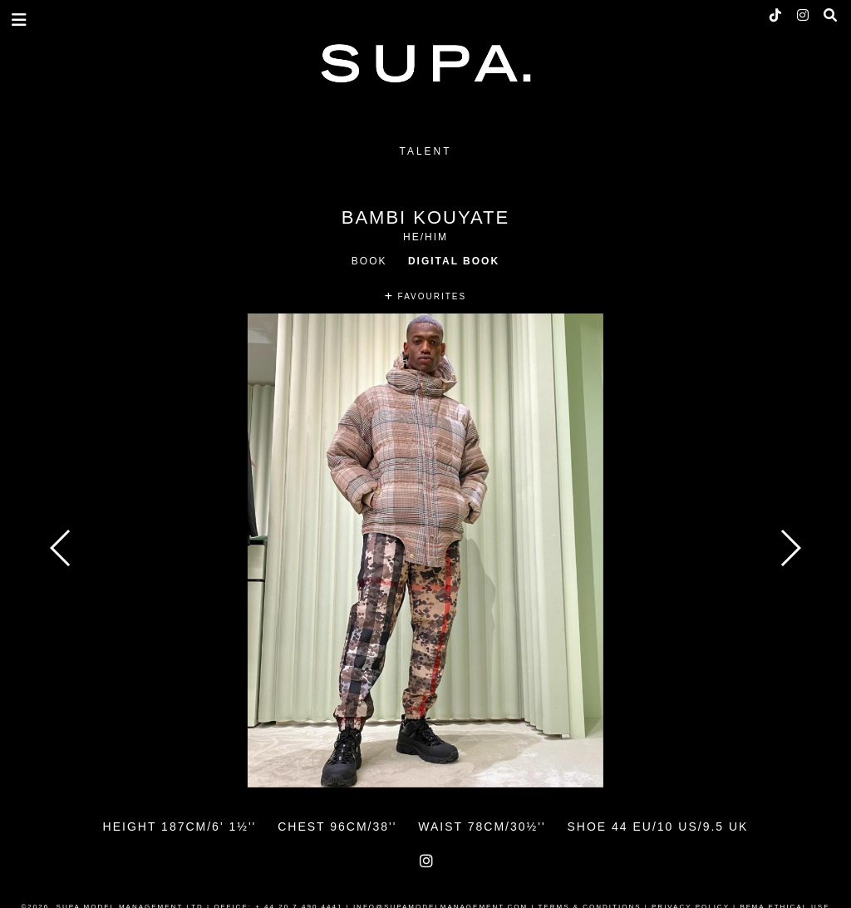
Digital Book (453, 261)
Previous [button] (61, 548)
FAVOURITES (425, 296)
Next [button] (790, 548)
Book (369, 261)
